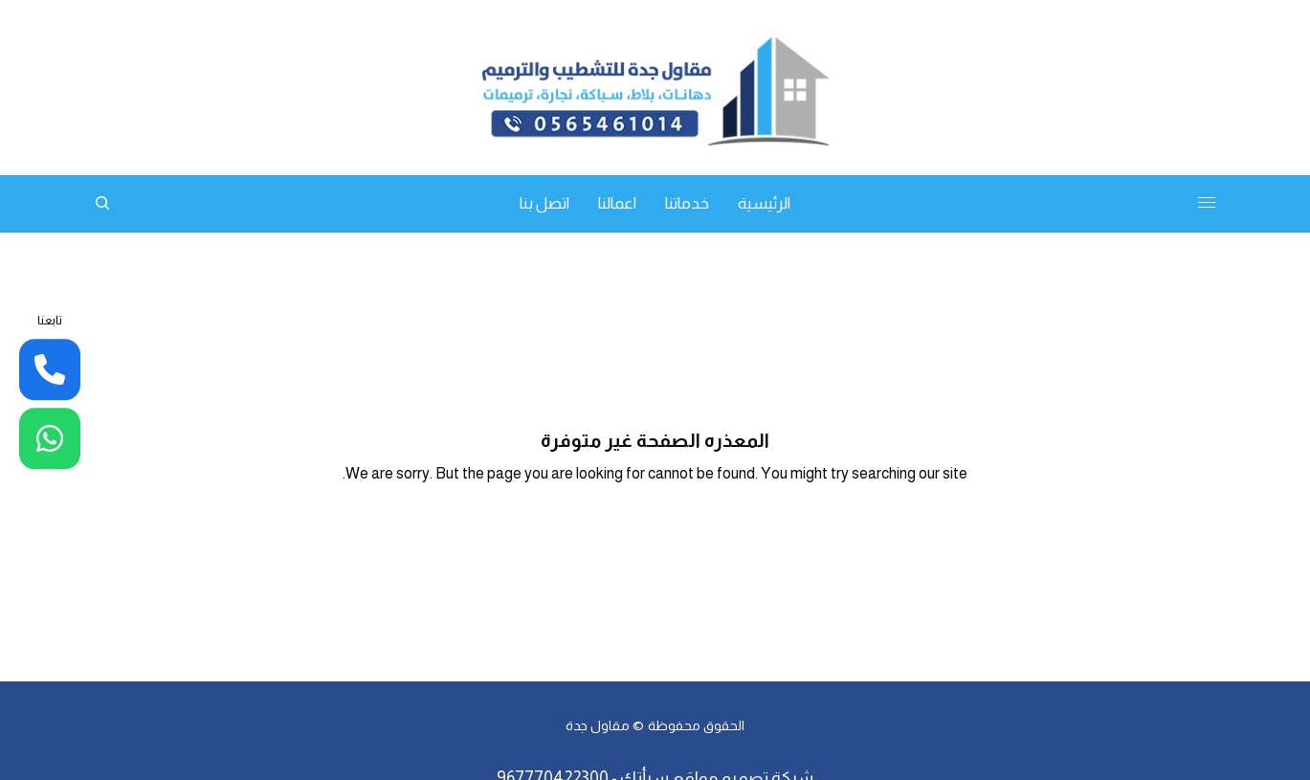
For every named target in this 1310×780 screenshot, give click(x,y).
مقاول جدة (598, 725)
